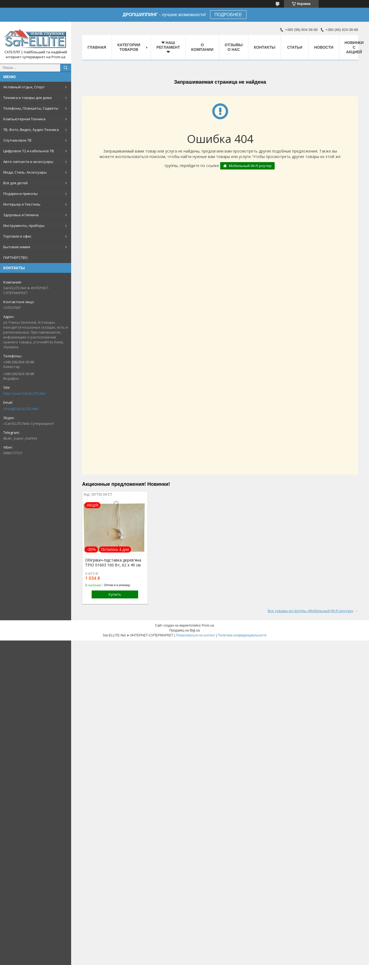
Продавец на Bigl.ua (184, 630)
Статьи (295, 47)
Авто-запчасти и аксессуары (28, 161)
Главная (97, 47)
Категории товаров (128, 47)
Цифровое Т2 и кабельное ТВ (28, 150)
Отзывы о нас (234, 47)
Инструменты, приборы (24, 225)
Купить (115, 594)
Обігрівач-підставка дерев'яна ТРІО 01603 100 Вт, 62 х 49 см (113, 563)
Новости (323, 47)
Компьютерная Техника (24, 118)
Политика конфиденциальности (242, 635)
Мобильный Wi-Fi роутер (250, 165)
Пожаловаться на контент (195, 635)
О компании (202, 47)
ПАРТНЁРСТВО (15, 257)
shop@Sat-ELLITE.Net (20, 408)
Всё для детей (15, 182)
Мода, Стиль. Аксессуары (25, 172)
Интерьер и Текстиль (21, 204)
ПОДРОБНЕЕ (228, 14)
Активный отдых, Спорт (24, 86)
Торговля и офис (17, 236)
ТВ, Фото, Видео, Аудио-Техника (31, 129)
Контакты (264, 47)
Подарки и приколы (20, 193)
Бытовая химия (16, 246)
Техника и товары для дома (27, 97)
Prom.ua (208, 625)
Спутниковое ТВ (17, 140)
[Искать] (65, 68)
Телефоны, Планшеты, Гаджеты (30, 108)
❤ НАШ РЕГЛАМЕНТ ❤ (168, 47)
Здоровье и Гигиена (21, 214)
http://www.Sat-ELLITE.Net (24, 393)
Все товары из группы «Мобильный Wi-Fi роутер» (310, 610)
